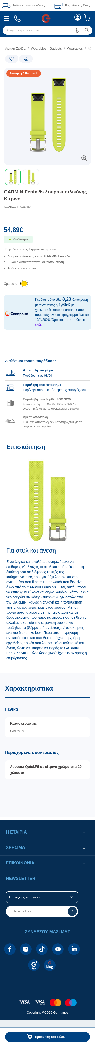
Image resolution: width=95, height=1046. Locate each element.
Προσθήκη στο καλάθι (50, 1037)
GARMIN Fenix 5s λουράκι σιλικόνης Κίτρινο (45, 195)
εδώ (38, 325)
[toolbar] (47, 177)
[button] (77, 30)
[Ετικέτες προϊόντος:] (24, 73)
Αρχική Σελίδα (15, 48)
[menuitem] (6, 18)
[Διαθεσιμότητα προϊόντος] (47, 243)
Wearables (75, 48)
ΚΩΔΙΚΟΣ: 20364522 (18, 207)
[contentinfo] (47, 1000)
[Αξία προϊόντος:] (47, 231)
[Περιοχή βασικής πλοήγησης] (47, 18)
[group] (47, 390)
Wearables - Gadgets (46, 48)
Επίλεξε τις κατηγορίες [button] (25, 897)
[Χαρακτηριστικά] (47, 745)
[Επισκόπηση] (47, 555)
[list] (47, 267)
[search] (47, 30)
